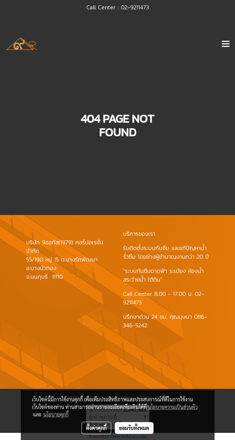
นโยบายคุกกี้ (56, 414)
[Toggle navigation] (226, 44)
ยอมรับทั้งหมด (134, 428)
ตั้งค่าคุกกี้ (96, 428)
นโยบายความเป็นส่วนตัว (173, 407)
